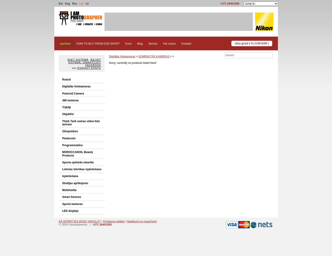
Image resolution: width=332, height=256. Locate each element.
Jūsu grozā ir (252, 43)
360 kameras (70, 100)
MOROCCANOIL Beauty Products (77, 154)
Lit (87, 3)
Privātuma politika (114, 221)
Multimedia (69, 190)
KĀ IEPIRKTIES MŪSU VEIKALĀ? (80, 221)
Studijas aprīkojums (75, 183)
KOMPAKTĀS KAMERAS (154, 56)
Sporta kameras (72, 204)
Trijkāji (66, 107)
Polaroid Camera (73, 93)
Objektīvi (68, 114)
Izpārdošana (70, 176)
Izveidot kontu (89, 68)
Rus (74, 3)
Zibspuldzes (70, 131)
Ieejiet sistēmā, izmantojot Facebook (84, 62)
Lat (81, 3)
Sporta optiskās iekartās (78, 162)
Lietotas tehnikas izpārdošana (81, 169)
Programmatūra (72, 145)
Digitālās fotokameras (76, 86)
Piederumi (69, 138)
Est (61, 3)
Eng (67, 3)
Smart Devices (71, 197)
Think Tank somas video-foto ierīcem (81, 123)
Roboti (66, 79)
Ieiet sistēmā (77, 59)
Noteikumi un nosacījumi (142, 221)
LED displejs (70, 211)
